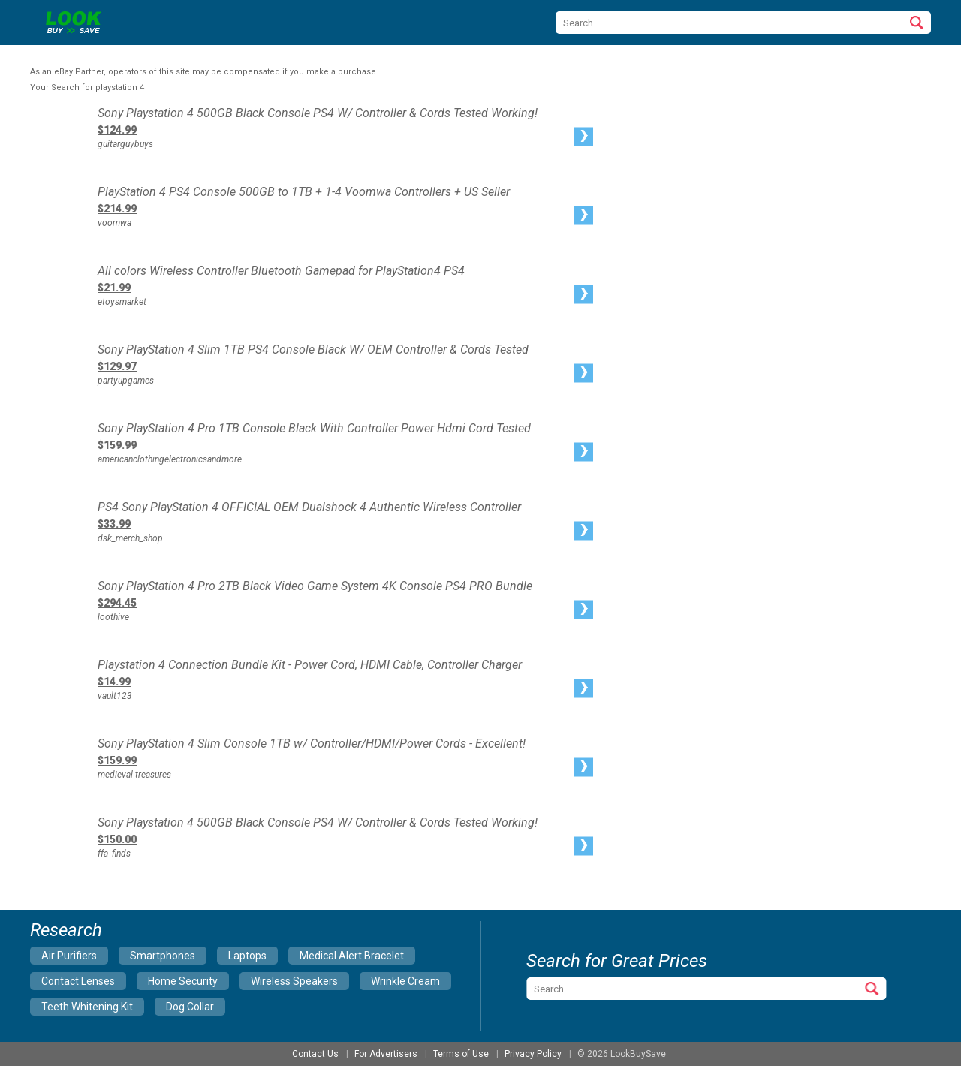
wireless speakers (294, 981)
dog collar (190, 1007)
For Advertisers (385, 1054)
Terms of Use (461, 1054)
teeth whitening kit (87, 1007)
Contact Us (315, 1054)
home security (183, 981)
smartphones (162, 956)
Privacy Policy (533, 1054)
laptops (247, 956)
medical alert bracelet (352, 956)
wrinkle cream (405, 981)
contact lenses (78, 981)
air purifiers (69, 956)
